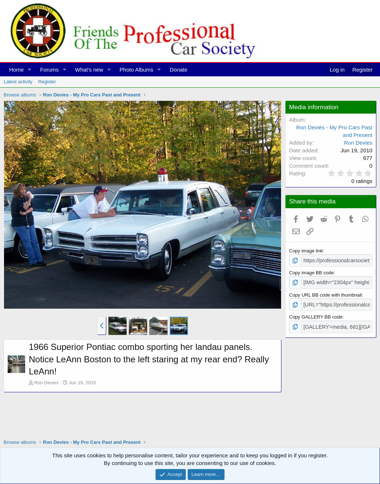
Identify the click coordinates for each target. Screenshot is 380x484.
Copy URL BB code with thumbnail (325, 293)
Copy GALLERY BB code (315, 314)
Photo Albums (137, 69)
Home (16, 69)
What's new (89, 69)
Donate (178, 69)
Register (47, 81)
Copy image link (306, 251)
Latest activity (18, 81)
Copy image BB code (311, 272)
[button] (29, 69)
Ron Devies (46, 382)
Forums (49, 69)
